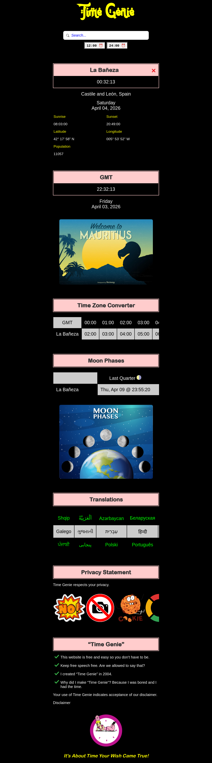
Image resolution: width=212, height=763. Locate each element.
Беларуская (142, 518)
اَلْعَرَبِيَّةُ (85, 518)
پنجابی (85, 544)
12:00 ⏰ (95, 46)
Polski (111, 544)
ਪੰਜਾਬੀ (64, 544)
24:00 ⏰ (117, 46)
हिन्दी (142, 531)
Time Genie (106, 12)
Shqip (64, 518)
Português (142, 544)
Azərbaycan (111, 518)
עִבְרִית (111, 531)
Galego (63, 531)
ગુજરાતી (85, 531)
